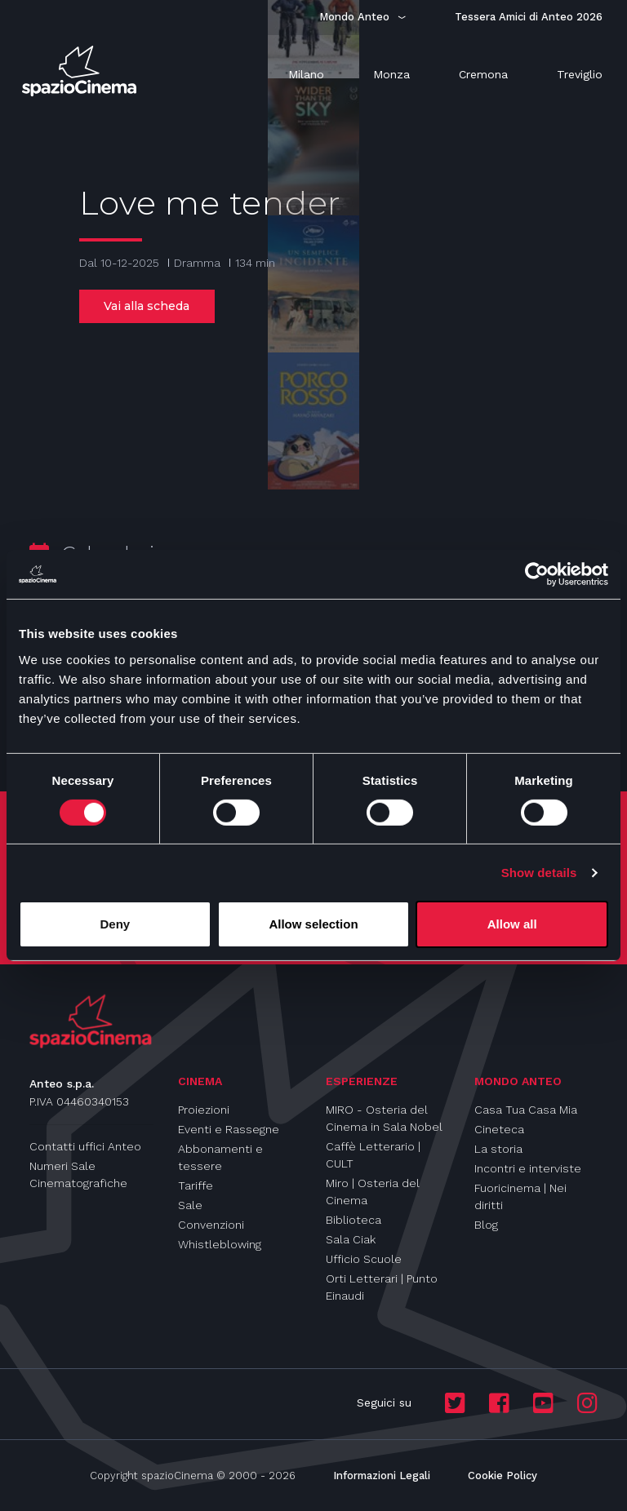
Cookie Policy (502, 1475)
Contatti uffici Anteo (85, 1146)
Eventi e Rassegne (228, 1129)
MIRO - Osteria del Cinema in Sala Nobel (384, 1118)
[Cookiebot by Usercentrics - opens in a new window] (536, 574)
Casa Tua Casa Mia (525, 1109)
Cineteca (499, 1129)
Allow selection (313, 924)
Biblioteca (353, 1219)
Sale (190, 1205)
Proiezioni (203, 1109)
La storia (498, 1148)
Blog (486, 1224)
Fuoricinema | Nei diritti (520, 1196)
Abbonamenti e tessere (220, 1157)
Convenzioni (211, 1224)
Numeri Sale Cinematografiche (78, 1174)
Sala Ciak (351, 1239)
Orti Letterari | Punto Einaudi (382, 1287)
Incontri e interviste (527, 1168)
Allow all (512, 924)
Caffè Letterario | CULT (373, 1155)
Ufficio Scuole (364, 1258)
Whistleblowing (219, 1244)
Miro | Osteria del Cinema (373, 1191)
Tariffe (195, 1185)
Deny (115, 924)
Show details (539, 873)
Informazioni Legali (381, 1475)
